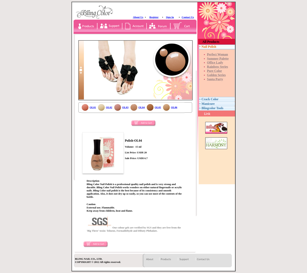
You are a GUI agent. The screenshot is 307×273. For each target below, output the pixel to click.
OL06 (174, 107)
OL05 (158, 107)
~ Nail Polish (207, 46)
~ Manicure (207, 103)
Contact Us (188, 17)
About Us (138, 17)
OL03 (125, 107)
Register (153, 17)
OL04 (141, 107)
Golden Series (216, 75)
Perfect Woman (217, 54)
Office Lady (215, 62)
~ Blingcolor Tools (211, 108)
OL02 (109, 107)
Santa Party (215, 79)
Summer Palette (218, 58)
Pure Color (214, 71)
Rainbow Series (217, 66)
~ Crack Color (209, 99)
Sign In (170, 17)
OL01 (93, 107)
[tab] (217, 47)
